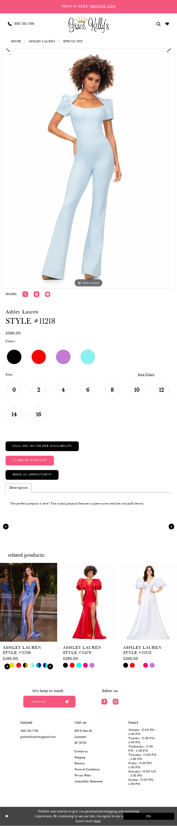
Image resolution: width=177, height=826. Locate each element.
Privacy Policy (82, 775)
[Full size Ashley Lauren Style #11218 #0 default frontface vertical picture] (88, 168)
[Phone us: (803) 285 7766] (21, 23)
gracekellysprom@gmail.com (38, 737)
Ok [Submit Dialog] (149, 816)
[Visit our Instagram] (115, 702)
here (97, 821)
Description (18, 488)
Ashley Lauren (42, 41)
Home (16, 41)
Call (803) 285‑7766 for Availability (42, 446)
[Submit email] (66, 702)
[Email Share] (47, 294)
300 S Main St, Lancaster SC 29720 (83, 737)
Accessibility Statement (88, 781)
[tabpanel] (88, 168)
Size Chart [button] (146, 375)
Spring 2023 (73, 41)
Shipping (79, 757)
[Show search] (158, 23)
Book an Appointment (32, 475)
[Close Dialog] (28, 816)
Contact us (81, 751)
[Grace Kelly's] (88, 24)
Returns (79, 763)
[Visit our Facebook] (104, 702)
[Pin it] (36, 294)
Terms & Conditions (87, 769)
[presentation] (28, 602)
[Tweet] (25, 294)
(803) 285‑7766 (29, 731)
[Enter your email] (51, 702)
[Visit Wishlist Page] (167, 23)
